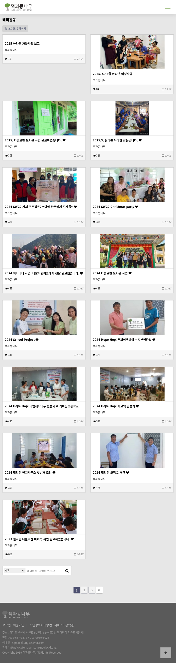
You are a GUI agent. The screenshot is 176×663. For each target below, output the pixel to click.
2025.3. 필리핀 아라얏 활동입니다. (117, 140)
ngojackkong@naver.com (28, 643)
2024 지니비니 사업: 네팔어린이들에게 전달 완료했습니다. (44, 273)
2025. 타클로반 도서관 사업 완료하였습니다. (35, 140)
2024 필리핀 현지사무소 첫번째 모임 (30, 472)
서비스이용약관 (64, 625)
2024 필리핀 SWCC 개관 (111, 472)
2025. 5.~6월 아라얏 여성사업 (112, 74)
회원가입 (18, 625)
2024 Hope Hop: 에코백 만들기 (116, 406)
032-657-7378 (18, 637)
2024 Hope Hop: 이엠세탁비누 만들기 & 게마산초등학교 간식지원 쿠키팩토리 (44, 406)
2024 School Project (21, 339)
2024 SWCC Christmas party (115, 206)
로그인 (6, 625)
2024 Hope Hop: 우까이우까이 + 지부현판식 (124, 339)
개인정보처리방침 (41, 625)
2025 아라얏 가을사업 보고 (22, 43)
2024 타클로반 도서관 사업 (112, 273)
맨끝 (99, 590)
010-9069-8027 (39, 637)
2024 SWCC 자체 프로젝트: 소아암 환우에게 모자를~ (41, 206)
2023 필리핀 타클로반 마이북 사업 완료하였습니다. (39, 539)
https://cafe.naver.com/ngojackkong (33, 647)
